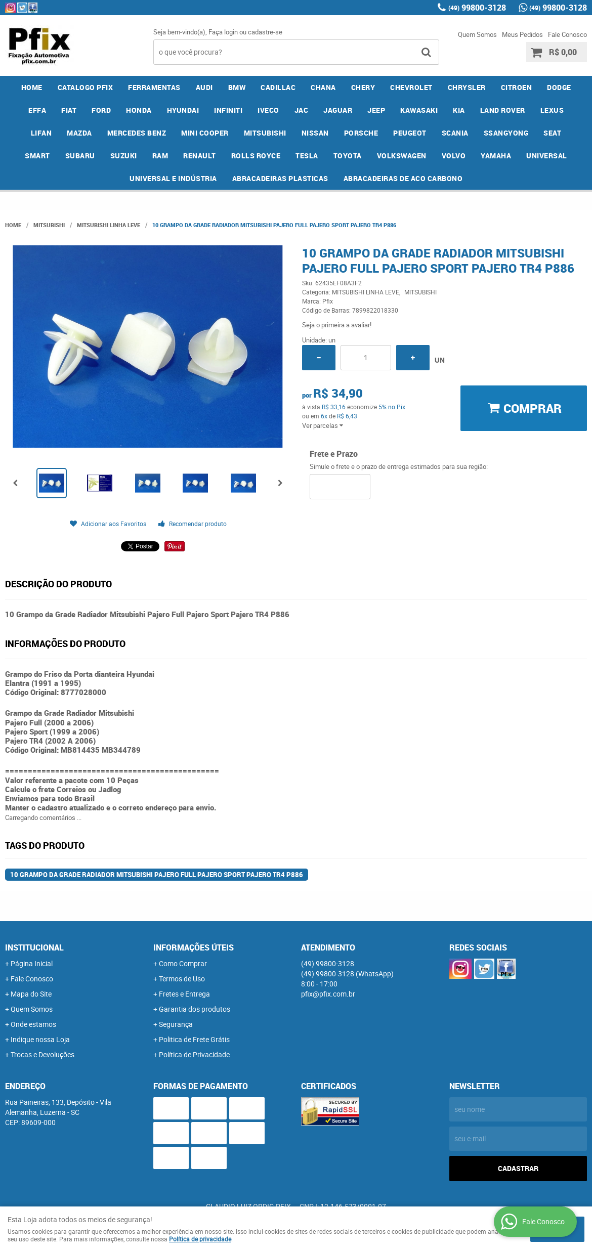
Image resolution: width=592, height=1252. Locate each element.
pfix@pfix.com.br (328, 994)
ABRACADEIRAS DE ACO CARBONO (403, 178)
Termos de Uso (182, 978)
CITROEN (516, 87)
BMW (237, 87)
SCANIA (455, 133)
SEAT (552, 133)
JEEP (376, 110)
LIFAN (41, 133)
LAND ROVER (502, 110)
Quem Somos (477, 34)
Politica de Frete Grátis (194, 1039)
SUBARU (80, 155)
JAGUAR (337, 110)
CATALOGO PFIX (85, 87)
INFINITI (228, 110)
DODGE (559, 87)
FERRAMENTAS (154, 87)
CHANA (323, 87)
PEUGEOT (410, 133)
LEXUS (552, 110)
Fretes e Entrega (184, 994)
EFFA (37, 110)
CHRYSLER (467, 87)
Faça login (223, 31)
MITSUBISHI (265, 133)
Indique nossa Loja (40, 1039)
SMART (37, 155)
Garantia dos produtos (194, 1009)
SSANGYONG (506, 133)
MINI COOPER (205, 133)
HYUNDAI (183, 110)
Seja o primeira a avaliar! (336, 324)
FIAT (68, 110)
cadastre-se (265, 31)
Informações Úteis (193, 947)
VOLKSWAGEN (402, 155)
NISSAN (315, 133)
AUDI (204, 87)
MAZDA (79, 133)
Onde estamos (33, 1024)
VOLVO (454, 155)
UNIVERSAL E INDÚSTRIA (173, 178)
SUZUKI (123, 155)
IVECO (268, 110)
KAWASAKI (419, 110)
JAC (301, 110)
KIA (459, 110)
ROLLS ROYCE (256, 155)
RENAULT (199, 155)
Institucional (34, 947)
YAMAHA (496, 155)
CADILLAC (278, 87)
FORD (101, 110)
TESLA (306, 155)
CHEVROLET (411, 87)
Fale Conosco (567, 34)
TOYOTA (347, 155)
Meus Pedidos (522, 34)
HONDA (139, 110)
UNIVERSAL (546, 155)
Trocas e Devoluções (42, 1054)
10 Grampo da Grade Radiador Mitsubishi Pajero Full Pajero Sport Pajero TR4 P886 (156, 874)
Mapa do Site (31, 994)
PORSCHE (361, 133)
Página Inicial (32, 963)
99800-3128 (477, 7)
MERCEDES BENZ (136, 133)
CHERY (363, 87)
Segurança (176, 1024)
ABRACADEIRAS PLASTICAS (280, 178)
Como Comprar (183, 963)
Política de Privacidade (194, 1054)
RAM (160, 155)
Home (32, 87)
